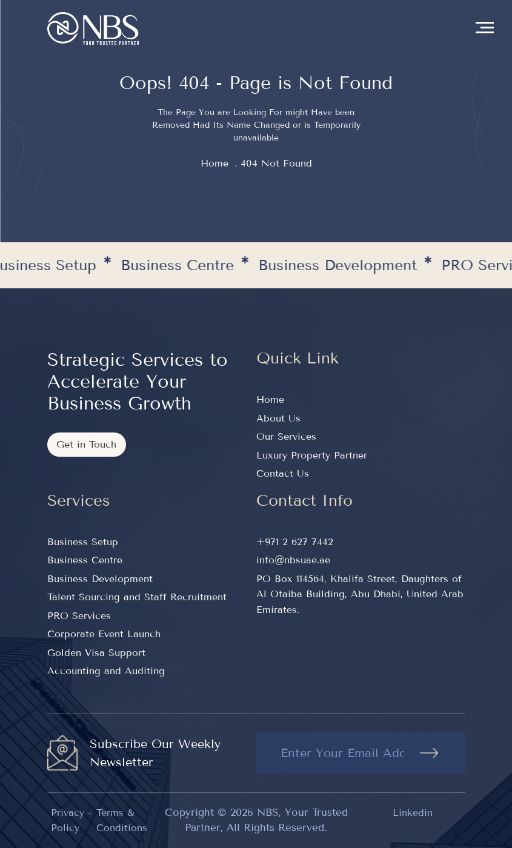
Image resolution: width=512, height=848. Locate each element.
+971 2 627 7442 (294, 542)
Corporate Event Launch (104, 634)
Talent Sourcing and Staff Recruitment (137, 597)
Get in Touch (86, 444)
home (214, 163)
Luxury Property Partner (311, 455)
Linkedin (413, 812)
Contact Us (282, 473)
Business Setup (82, 542)
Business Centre (84, 560)
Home (270, 399)
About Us (278, 418)
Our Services (286, 436)
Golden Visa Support (96, 652)
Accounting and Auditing (106, 671)
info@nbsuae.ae (293, 560)
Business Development (100, 579)
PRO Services (79, 615)
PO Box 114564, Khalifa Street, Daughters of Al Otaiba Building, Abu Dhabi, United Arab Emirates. (360, 594)
